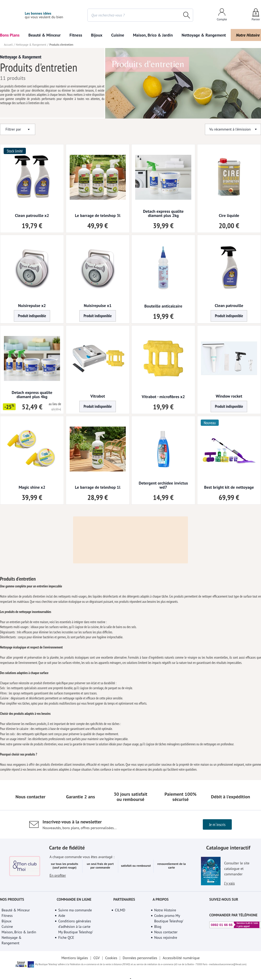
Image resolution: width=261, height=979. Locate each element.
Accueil (8, 90)
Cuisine (117, 35)
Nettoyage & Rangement (204, 35)
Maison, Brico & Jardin (153, 35)
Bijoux (97, 35)
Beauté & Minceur (44, 35)
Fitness (75, 35)
